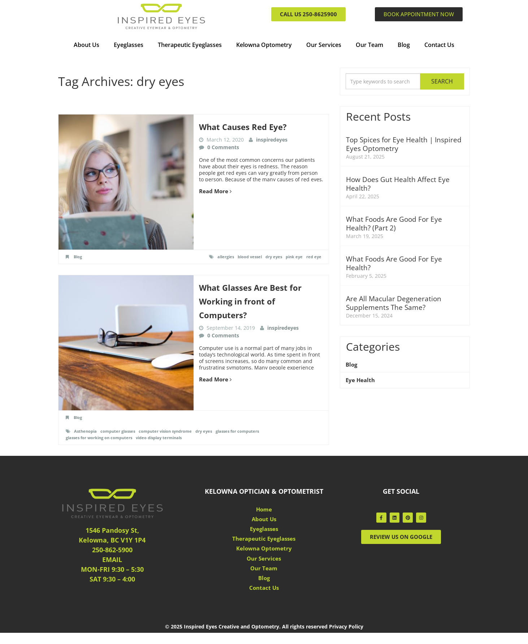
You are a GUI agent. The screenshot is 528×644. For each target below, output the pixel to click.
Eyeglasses (128, 45)
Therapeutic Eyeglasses (190, 45)
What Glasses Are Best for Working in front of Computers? (254, 300)
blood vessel (244, 257)
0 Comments (223, 146)
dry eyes (271, 257)
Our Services (323, 45)
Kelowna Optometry (264, 45)
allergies (218, 257)
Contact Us (439, 45)
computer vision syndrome (172, 431)
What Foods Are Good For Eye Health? (395, 263)
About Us (86, 45)
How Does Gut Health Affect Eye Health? (399, 184)
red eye (313, 257)
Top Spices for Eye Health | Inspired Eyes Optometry (391, 144)
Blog (404, 45)
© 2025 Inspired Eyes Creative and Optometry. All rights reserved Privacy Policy (264, 637)
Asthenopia (86, 431)
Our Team (369, 45)
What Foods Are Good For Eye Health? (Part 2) (395, 223)
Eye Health (361, 381)
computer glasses (121, 431)
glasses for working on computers (102, 438)
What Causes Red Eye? (246, 127)
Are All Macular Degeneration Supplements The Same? (395, 303)
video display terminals (166, 438)
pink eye (293, 257)
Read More (216, 191)
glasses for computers (249, 431)
